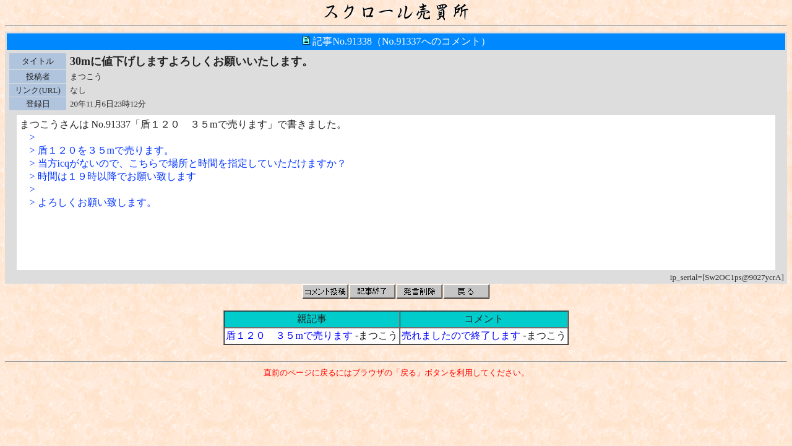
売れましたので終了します (461, 335)
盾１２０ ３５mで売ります (289, 335)
